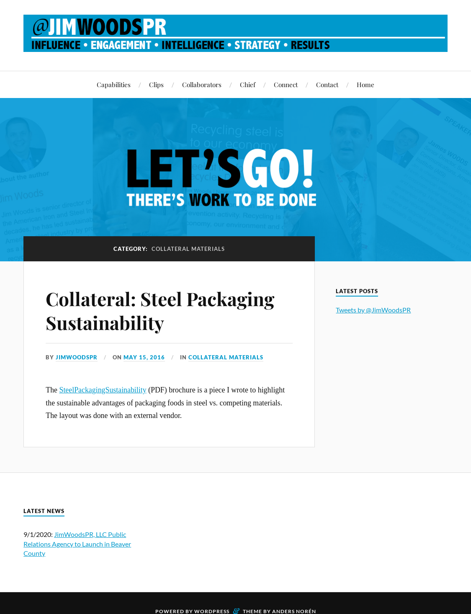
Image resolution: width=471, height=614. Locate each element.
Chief (247, 84)
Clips (156, 84)
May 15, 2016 (144, 357)
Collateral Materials (225, 357)
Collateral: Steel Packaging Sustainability (160, 310)
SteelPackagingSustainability (102, 390)
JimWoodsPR (77, 357)
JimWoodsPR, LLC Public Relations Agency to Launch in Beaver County (77, 543)
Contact (327, 84)
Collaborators (201, 84)
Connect (286, 84)
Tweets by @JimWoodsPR (373, 310)
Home (365, 84)
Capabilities (114, 84)
